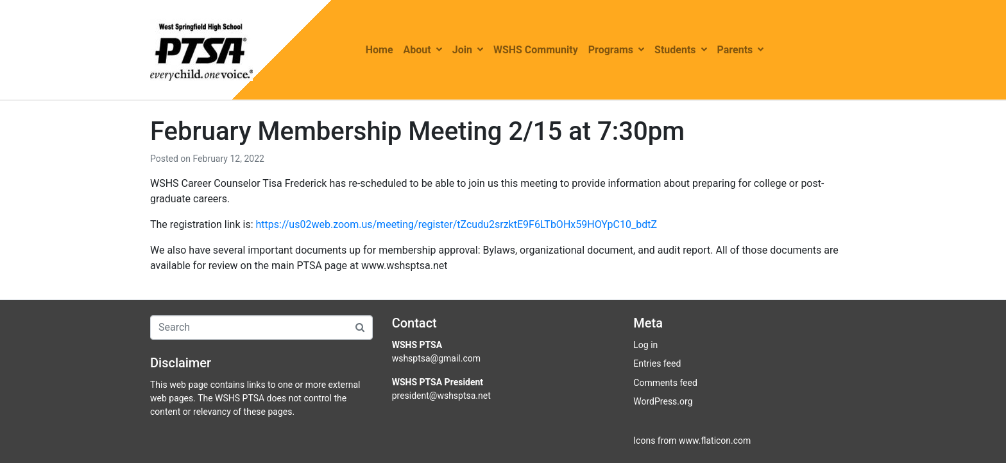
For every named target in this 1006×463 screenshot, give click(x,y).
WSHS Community (535, 50)
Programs (616, 50)
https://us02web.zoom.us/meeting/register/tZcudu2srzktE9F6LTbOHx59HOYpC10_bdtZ (457, 224)
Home (379, 50)
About (423, 50)
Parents (740, 50)
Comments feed (665, 383)
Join (467, 50)
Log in (645, 345)
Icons (644, 440)
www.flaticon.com (715, 440)
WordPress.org (662, 401)
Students (680, 50)
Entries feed (657, 363)
